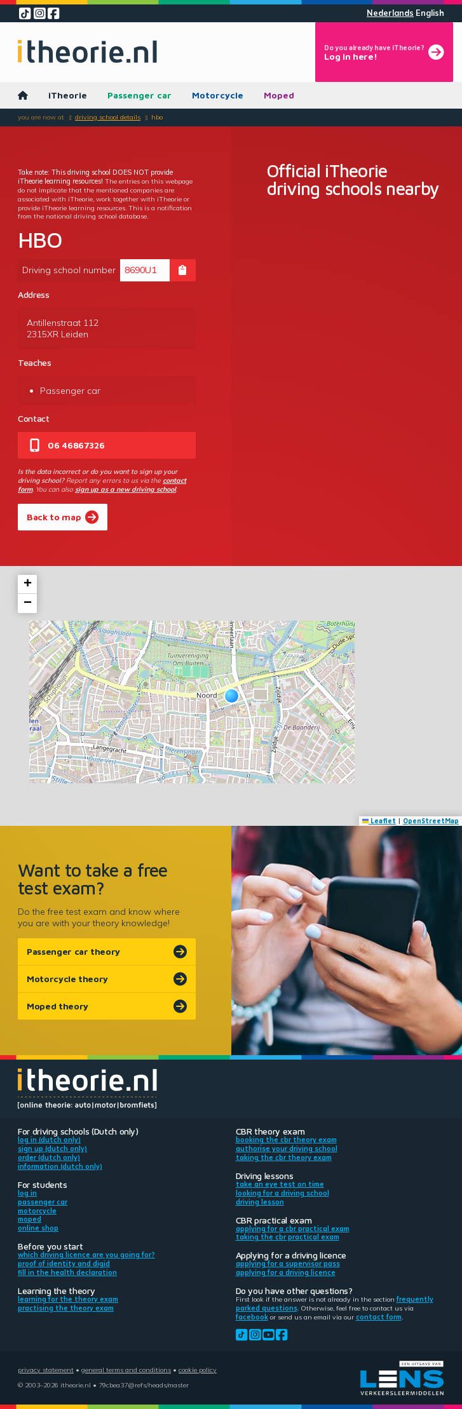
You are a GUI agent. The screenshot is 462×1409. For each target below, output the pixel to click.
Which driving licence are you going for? (86, 1254)
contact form (379, 1316)
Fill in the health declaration (67, 1272)
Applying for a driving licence (286, 1272)
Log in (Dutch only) (49, 1139)
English (430, 13)
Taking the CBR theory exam (284, 1157)
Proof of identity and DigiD (64, 1263)
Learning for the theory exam (68, 1299)
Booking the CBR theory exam (286, 1139)
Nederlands (390, 13)
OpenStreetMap (431, 821)
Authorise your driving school (286, 1148)
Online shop (38, 1228)
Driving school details (107, 116)
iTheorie (67, 95)
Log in (27, 1193)
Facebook (252, 1316)
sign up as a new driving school (125, 489)
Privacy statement (46, 1369)
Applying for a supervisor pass (288, 1263)
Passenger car (139, 95)
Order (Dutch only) (49, 1157)
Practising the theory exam (66, 1308)
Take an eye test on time (280, 1184)
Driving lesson (260, 1201)
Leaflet (379, 821)
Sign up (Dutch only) (52, 1148)
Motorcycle (217, 95)
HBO (157, 116)
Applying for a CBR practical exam (293, 1228)
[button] (232, 696)
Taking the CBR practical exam (287, 1236)
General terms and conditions (126, 1369)
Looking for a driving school (282, 1193)
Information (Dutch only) (60, 1166)
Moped (279, 95)
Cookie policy (198, 1369)
